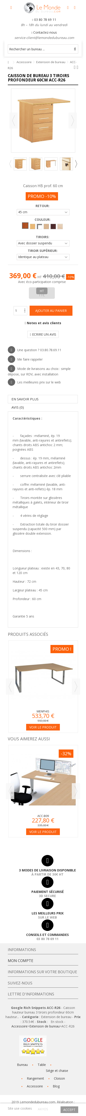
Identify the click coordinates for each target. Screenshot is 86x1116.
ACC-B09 (43, 816)
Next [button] (76, 164)
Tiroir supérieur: (43, 251)
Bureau (22, 1064)
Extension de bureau (44, 1026)
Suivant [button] (73, 121)
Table (42, 1064)
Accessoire (19, 1026)
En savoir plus (25, 399)
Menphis (43, 711)
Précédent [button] (13, 121)
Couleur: (43, 220)
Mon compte (20, 960)
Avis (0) (17, 407)
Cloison (59, 1078)
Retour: (43, 206)
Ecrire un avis (43, 334)
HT (42, 291)
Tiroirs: (43, 237)
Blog (56, 1086)
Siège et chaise (57, 1070)
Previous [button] (10, 164)
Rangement (35, 1078)
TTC (42, 295)
